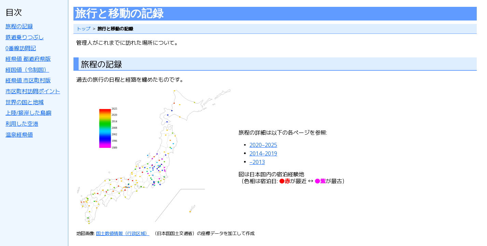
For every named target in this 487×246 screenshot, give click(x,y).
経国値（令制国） (27, 69)
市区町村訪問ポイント (32, 91)
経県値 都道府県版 (28, 59)
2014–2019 (263, 153)
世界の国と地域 (24, 102)
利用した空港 (21, 123)
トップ (83, 29)
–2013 (257, 162)
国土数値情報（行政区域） (122, 233)
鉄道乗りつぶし (24, 37)
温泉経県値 (19, 134)
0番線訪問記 (20, 48)
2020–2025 (263, 145)
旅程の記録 (19, 26)
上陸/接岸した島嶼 (28, 113)
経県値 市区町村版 (28, 80)
